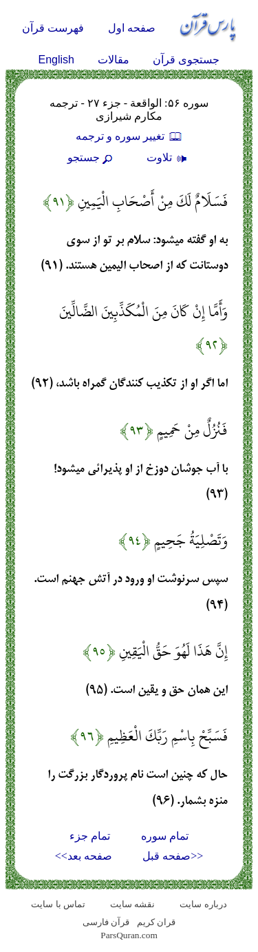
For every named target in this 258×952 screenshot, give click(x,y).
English (56, 59)
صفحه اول (131, 28)
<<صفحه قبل (172, 856)
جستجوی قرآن (186, 59)
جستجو (91, 157)
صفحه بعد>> (83, 856)
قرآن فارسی (106, 922)
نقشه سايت (132, 904)
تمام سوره (165, 836)
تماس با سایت (58, 904)
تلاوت (169, 157)
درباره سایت (203, 904)
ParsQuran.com (129, 935)
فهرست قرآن (53, 28)
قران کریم (156, 922)
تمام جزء (89, 836)
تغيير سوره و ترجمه (129, 136)
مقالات (113, 59)
